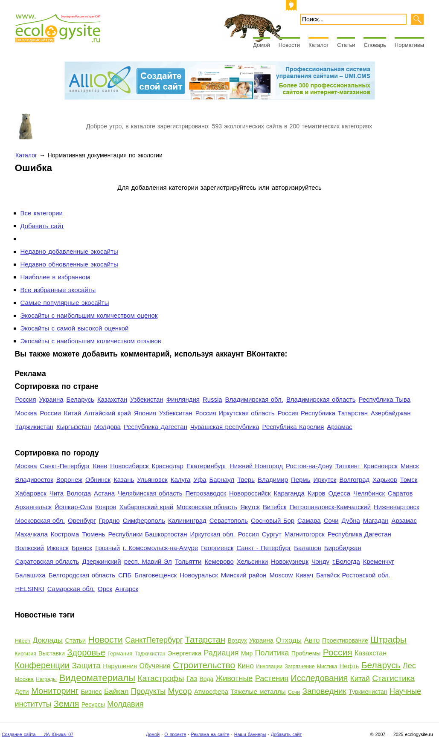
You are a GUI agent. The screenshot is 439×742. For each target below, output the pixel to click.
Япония (145, 413)
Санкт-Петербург (65, 466)
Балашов (307, 547)
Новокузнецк (289, 561)
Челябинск (369, 493)
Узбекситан (175, 413)
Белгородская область (82, 575)
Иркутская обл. (212, 534)
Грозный (107, 547)
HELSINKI (29, 588)
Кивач (304, 575)
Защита (86, 665)
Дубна (351, 520)
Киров (317, 493)
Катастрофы (160, 678)
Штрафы (388, 639)
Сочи (331, 520)
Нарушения (120, 666)
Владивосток (34, 479)
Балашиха (30, 575)
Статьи (346, 45)
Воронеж (69, 479)
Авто (312, 640)
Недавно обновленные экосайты (69, 264)
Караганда (289, 493)
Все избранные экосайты (58, 289)
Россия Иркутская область (235, 413)
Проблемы (306, 653)
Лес (409, 665)
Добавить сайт (42, 225)
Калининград (187, 520)
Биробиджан (342, 547)
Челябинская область (150, 493)
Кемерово (218, 561)
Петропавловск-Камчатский (330, 506)
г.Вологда (346, 561)
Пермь (300, 479)
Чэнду (320, 561)
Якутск (250, 506)
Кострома (65, 534)
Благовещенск (155, 575)
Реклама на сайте (210, 734)
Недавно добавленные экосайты (69, 251)
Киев (100, 466)
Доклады (48, 640)
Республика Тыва (384, 399)
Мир (247, 653)
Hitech (23, 641)
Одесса (340, 493)
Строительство (204, 665)
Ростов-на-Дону (309, 466)
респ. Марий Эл (148, 561)
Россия (25, 399)
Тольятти (188, 561)
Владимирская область (321, 399)
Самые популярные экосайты (64, 302)
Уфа (199, 479)
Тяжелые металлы (258, 691)
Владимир (273, 479)
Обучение (155, 666)
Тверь (246, 479)
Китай (72, 413)
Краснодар (167, 466)
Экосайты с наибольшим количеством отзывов (90, 341)
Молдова (107, 426)
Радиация (221, 653)
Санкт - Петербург (263, 547)
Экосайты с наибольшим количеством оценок (89, 315)
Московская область (206, 506)
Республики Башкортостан (147, 534)
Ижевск (58, 547)
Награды (46, 679)
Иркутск (324, 479)
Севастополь (228, 520)
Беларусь (80, 399)
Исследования (319, 678)
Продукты (148, 691)
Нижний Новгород (256, 466)
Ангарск (126, 588)
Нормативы (409, 45)
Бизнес (91, 691)
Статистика (393, 678)
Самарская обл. (71, 588)
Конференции (42, 665)
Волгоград (354, 479)
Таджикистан (34, 426)
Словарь (374, 45)
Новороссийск (250, 493)
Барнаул (222, 479)
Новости (289, 45)
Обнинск (97, 479)
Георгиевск (217, 547)
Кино (246, 666)
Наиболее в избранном (55, 277)
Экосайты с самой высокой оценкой (74, 328)
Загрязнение (299, 667)
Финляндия (183, 399)
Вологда (79, 493)
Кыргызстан (73, 426)
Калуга (181, 479)
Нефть (349, 666)
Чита (56, 493)
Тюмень (93, 534)
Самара (309, 520)
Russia (212, 399)
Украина (51, 399)
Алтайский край (107, 413)
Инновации (269, 667)
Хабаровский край (146, 506)
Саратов (400, 493)
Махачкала (31, 534)
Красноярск (380, 466)
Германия (120, 653)
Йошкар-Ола (73, 506)
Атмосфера (211, 691)
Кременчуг (378, 561)
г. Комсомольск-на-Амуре (160, 547)
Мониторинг (54, 691)
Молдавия (125, 704)
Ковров (105, 506)
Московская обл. (40, 520)
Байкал (116, 691)
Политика (272, 653)
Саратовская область (47, 561)
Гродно (109, 520)
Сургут (272, 534)
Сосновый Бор (272, 520)
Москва (26, 413)
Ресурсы (93, 704)
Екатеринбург (206, 466)
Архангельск (33, 506)
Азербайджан (391, 413)
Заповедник (324, 691)
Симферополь (144, 520)
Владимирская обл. (254, 399)
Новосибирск (129, 466)
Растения (271, 678)
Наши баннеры (250, 734)
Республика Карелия (293, 426)
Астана (104, 493)
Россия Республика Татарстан (323, 413)
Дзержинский (101, 561)
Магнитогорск (305, 534)
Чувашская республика (224, 426)
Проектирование (345, 640)
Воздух (237, 640)
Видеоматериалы (97, 677)
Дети (22, 691)
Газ (191, 679)
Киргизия (25, 654)
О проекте (175, 734)
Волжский (29, 547)
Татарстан (205, 639)
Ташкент (348, 466)
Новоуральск (199, 575)
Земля (66, 703)
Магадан (376, 520)
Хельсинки (252, 561)
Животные (234, 678)
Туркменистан (368, 691)
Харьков (384, 479)
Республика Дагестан (155, 426)
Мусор (180, 691)
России (50, 413)
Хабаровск (31, 493)
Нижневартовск (396, 506)
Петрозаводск (205, 493)
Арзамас (339, 426)
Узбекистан (146, 399)
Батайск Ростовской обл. (353, 575)
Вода (206, 678)
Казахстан (112, 399)
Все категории (41, 213)
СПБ (124, 575)
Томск (409, 479)
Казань (123, 479)
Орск (105, 588)
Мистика (327, 667)
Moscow (281, 575)
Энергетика (184, 653)
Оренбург (82, 520)
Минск (410, 466)
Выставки (51, 653)
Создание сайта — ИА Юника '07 (37, 734)
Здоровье (86, 652)
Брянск (82, 547)
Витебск (275, 506)
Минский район (244, 575)
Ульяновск (152, 479)
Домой (261, 45)
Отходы (289, 640)
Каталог (318, 45)
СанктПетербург (154, 640)
